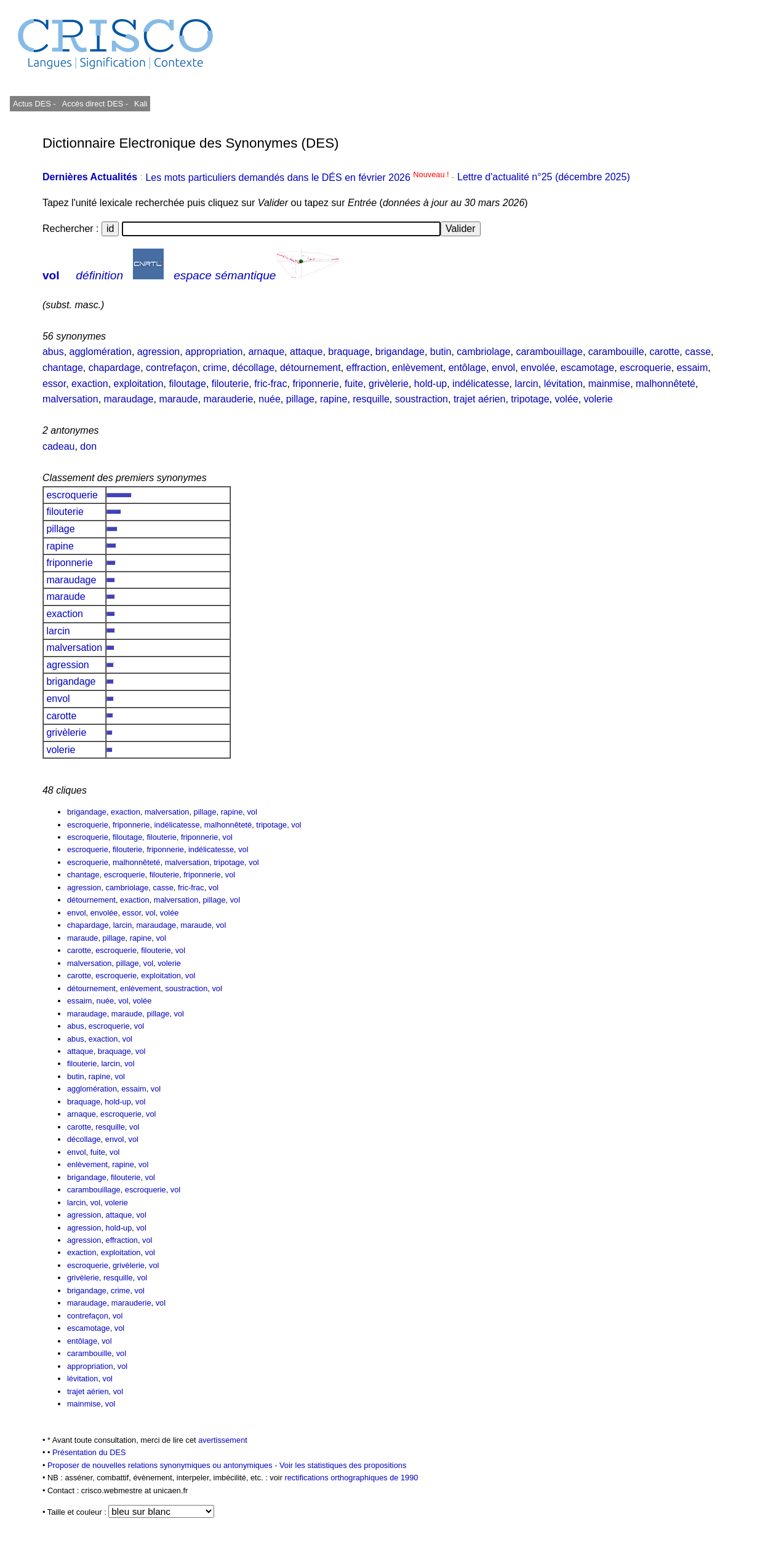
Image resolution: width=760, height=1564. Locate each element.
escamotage (587, 367)
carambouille (616, 351)
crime (215, 367)
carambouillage (549, 351)
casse (698, 351)
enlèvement (417, 367)
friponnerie (315, 383)
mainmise (609, 383)
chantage (62, 367)
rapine (333, 399)
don (88, 446)
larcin (526, 383)
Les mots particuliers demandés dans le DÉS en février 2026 (298, 177)
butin (441, 351)
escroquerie (645, 367)
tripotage (530, 399)
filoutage (187, 383)
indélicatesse (481, 383)
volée (566, 399)
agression (158, 351)
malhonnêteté (665, 383)
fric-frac (270, 383)
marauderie (228, 399)
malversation (70, 399)
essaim (692, 367)
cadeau (58, 446)
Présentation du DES (89, 1452)
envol (503, 367)
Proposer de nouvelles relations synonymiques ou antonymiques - (163, 1465)
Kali (140, 103)
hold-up (430, 383)
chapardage (115, 367)
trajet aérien (480, 399)
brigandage (400, 351)
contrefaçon (172, 367)
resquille (371, 399)
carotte (664, 351)
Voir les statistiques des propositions (342, 1465)
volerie (598, 399)
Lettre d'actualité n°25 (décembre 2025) (543, 177)
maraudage (129, 399)
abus (53, 351)
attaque (306, 351)
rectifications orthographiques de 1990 (351, 1477)
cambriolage (483, 351)
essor (54, 383)
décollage (254, 367)
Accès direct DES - (95, 103)
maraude (178, 399)
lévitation (563, 383)
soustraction (421, 399)
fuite (354, 383)
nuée (269, 399)
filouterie (230, 383)
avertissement (222, 1440)
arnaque (266, 351)
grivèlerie (389, 383)
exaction (89, 383)
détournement (310, 367)
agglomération (101, 351)
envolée (538, 367)
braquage (349, 351)
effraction (366, 367)
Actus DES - (34, 103)
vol (51, 275)
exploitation (139, 383)
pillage (300, 399)
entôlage (467, 367)
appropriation (213, 351)
